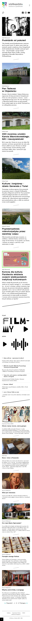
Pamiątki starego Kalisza (10, 557)
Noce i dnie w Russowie (10, 458)
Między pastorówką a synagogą (13, 590)
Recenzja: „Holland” (8, 384)
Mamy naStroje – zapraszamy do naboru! (14, 358)
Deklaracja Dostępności (16, 614)
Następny (22, 603)
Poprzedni (9, 603)
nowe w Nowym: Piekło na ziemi (11, 392)
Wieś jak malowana (8, 493)
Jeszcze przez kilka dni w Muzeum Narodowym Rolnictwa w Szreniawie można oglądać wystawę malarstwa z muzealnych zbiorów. (16, 497)
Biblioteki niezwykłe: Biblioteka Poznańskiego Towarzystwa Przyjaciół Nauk (15, 366)
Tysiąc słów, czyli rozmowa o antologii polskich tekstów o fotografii (15, 376)
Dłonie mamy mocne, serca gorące (14, 426)
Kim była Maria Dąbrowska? (11, 523)
